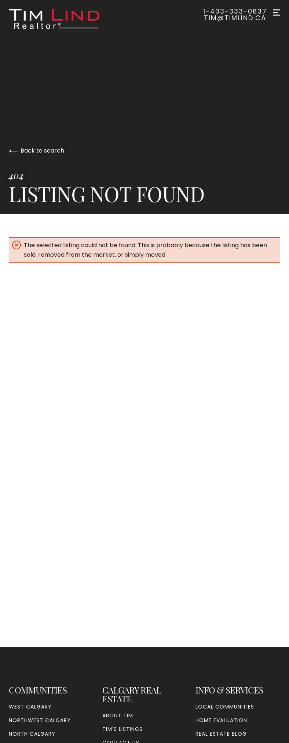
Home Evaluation (221, 720)
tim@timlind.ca (235, 18)
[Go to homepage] (61, 19)
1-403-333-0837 (235, 11)
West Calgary (30, 706)
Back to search (36, 150)
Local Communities (224, 706)
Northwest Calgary (40, 720)
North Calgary (32, 733)
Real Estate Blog (221, 733)
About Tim (117, 715)
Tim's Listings (122, 729)
